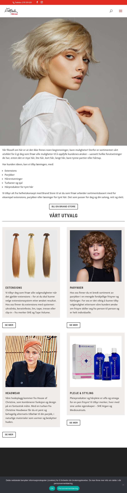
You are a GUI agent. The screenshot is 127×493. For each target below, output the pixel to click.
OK (52, 488)
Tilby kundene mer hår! (63, 114)
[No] (123, 484)
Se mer (9, 325)
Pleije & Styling (82, 393)
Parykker (76, 287)
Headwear (12, 393)
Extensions (13, 287)
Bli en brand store (63, 206)
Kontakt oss (63, 134)
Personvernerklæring (68, 488)
